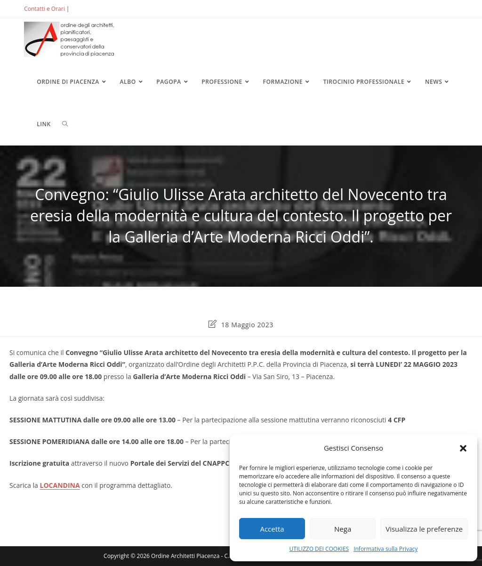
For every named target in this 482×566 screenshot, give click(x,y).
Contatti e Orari (44, 9)
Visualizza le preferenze (424, 529)
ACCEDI (86, 9)
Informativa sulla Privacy (385, 549)
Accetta (272, 529)
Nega (342, 529)
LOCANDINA (60, 485)
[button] (463, 448)
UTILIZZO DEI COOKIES (319, 549)
